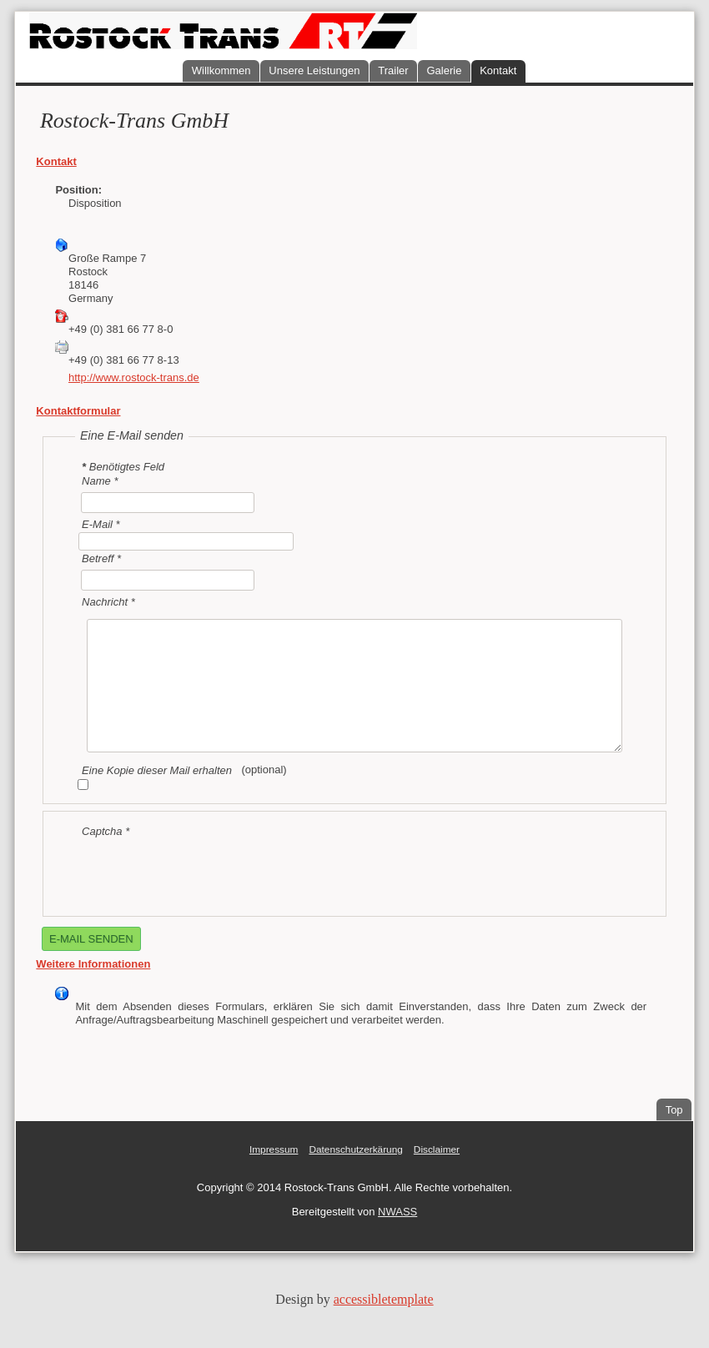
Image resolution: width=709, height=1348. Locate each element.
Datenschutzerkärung (355, 1149)
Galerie (443, 70)
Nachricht (108, 601)
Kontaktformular (78, 411)
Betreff (101, 558)
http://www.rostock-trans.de (133, 377)
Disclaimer (437, 1149)
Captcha (105, 831)
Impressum (274, 1149)
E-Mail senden (91, 939)
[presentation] (202, 870)
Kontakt (498, 70)
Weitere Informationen (93, 964)
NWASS (397, 1211)
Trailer (393, 70)
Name (100, 481)
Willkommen (221, 70)
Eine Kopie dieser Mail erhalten (157, 770)
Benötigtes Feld (123, 466)
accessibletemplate (384, 1299)
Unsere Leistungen (314, 70)
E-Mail (101, 523)
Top (674, 1110)
